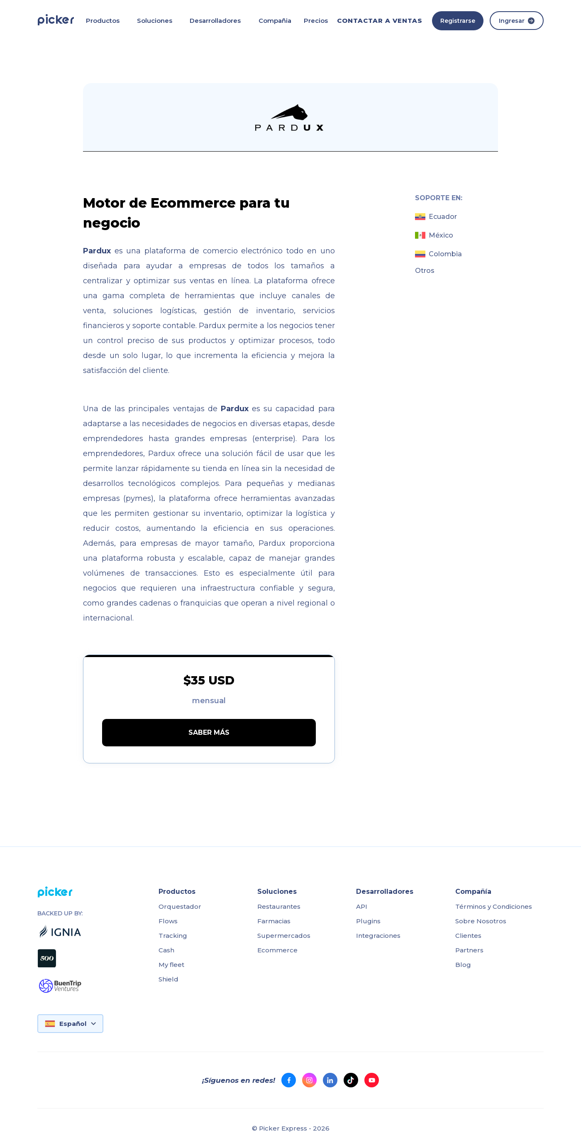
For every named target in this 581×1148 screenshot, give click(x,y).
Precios (316, 20)
